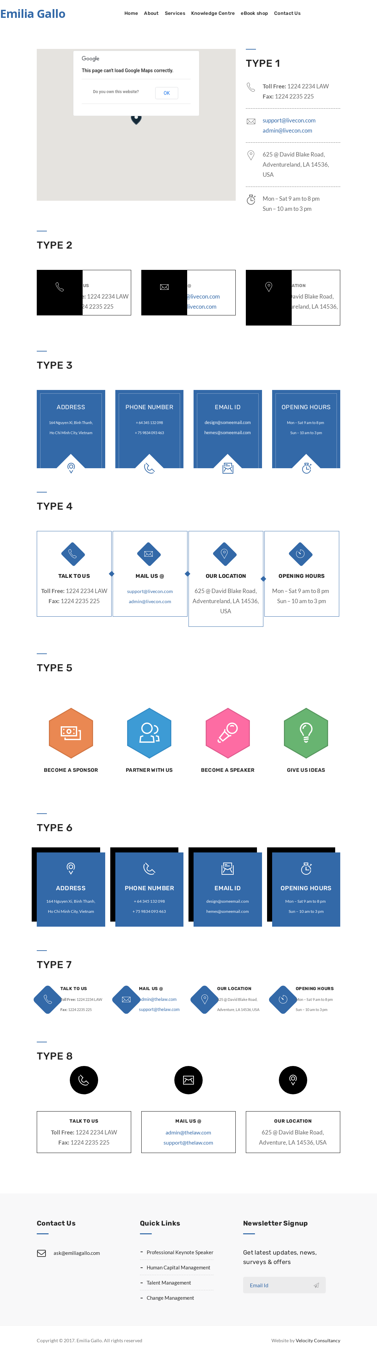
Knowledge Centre (249, 13)
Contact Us (324, 13)
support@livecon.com (289, 120)
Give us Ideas (306, 766)
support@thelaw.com (156, 1003)
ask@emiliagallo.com (77, 1246)
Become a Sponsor (71, 766)
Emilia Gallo (69, 13)
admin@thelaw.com (155, 992)
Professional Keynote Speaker (180, 1245)
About (188, 13)
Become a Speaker (227, 766)
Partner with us (149, 766)
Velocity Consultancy (318, 1334)
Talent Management (169, 1276)
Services (212, 13)
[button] (136, 118)
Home (168, 13)
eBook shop (291, 13)
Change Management (170, 1291)
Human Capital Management (178, 1261)
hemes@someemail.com (227, 431)
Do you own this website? (116, 91)
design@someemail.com (227, 421)
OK (167, 93)
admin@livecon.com (287, 130)
